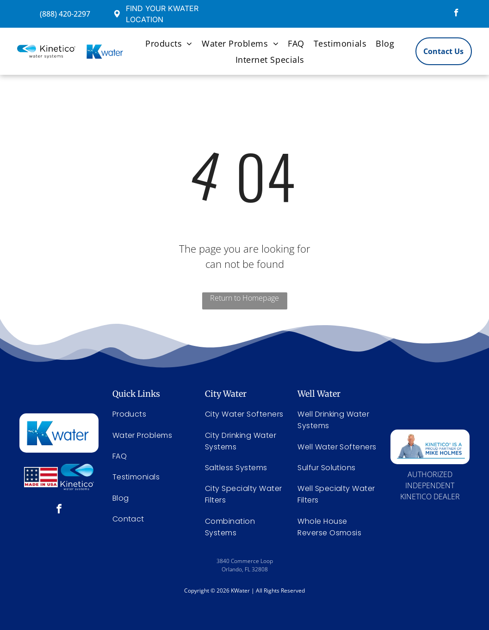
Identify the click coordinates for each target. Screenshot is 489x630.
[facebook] (456, 14)
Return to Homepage (244, 298)
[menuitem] (169, 43)
